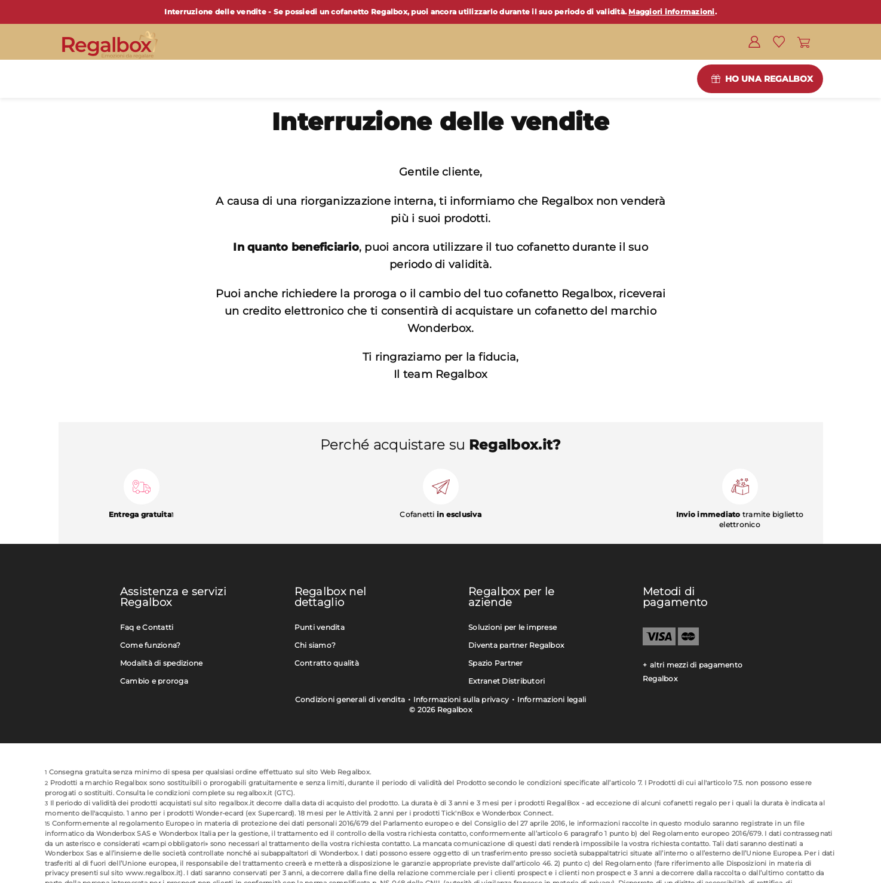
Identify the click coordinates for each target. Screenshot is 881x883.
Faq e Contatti (147, 627)
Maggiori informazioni (671, 11)
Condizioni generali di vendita (350, 699)
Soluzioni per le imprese (512, 627)
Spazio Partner (495, 663)
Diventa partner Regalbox (516, 645)
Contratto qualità (326, 663)
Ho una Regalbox (769, 78)
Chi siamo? (315, 645)
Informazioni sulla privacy (461, 699)
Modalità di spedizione (161, 663)
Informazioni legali (552, 699)
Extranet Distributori (506, 680)
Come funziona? (150, 645)
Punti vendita (319, 627)
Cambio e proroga (154, 680)
